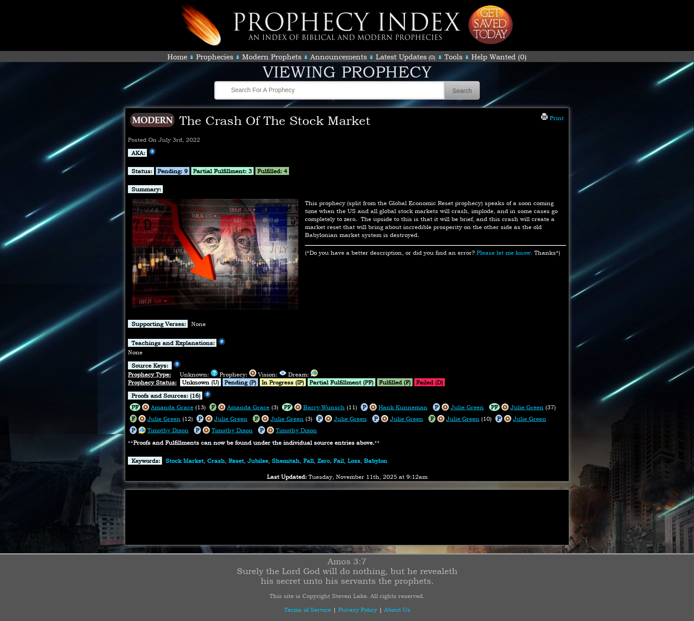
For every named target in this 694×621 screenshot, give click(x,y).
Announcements (338, 56)
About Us (397, 609)
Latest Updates (401, 56)
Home (177, 56)
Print (552, 118)
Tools (453, 56)
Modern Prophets (271, 56)
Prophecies (214, 56)
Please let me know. (504, 252)
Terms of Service (307, 609)
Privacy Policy (357, 609)
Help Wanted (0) (499, 56)
